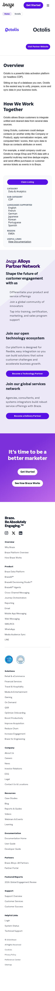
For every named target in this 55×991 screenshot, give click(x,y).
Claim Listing (27, 182)
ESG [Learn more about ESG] (7, 774)
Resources (10, 793)
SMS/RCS (9, 624)
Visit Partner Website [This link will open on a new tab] (38, 46)
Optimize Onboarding (15, 712)
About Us (9, 753)
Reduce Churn (11, 728)
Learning (9, 824)
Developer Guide (13, 849)
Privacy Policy (10, 955)
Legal (7, 779)
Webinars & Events (14, 819)
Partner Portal (11, 868)
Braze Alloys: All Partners (17, 863)
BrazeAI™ (9, 577)
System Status (12, 925)
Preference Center (13, 960)
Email (7, 608)
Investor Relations (13, 768)
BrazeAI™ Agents (13, 587)
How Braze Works (13, 557)
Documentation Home (15, 838)
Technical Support (13, 931)
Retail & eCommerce (15, 676)
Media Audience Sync (15, 634)
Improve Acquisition (14, 723)
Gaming (8, 697)
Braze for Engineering (15, 739)
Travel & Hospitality (14, 686)
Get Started (33, 5)
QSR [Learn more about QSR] (7, 707)
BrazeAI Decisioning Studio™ (18, 582)
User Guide (10, 843)
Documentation (13, 833)
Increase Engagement (15, 733)
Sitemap (8, 965)
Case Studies (11, 798)
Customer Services (14, 901)
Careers (8, 758)
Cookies (8, 950)
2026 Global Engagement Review (21, 882)
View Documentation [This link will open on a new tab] (19, 241)
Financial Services (13, 681)
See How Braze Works (27, 483)
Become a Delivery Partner (27, 416)
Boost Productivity (14, 718)
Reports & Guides (13, 808)
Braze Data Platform (14, 571)
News (7, 763)
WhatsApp (10, 629)
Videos (8, 814)
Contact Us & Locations (16, 784)
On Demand (10, 702)
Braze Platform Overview (17, 552)
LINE (7, 639)
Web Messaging (12, 618)
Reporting (9, 603)
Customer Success (14, 906)
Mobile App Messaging (15, 613)
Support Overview (13, 896)
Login (7, 920)
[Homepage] (8, 5)
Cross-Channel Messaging (17, 592)
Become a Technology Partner (27, 373)
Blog (7, 803)
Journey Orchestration (15, 597)
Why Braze (10, 547)
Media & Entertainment (16, 692)
